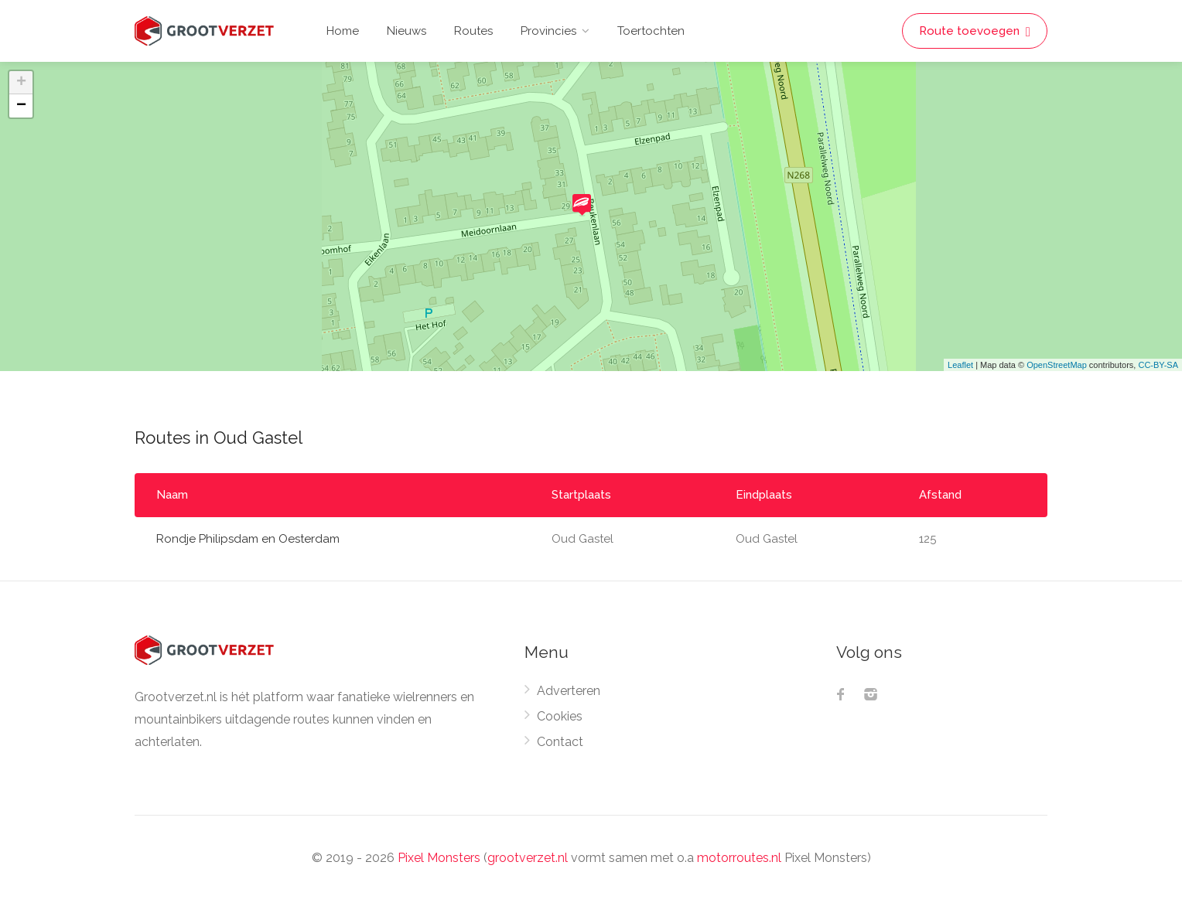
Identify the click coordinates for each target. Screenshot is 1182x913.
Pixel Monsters (439, 857)
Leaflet (960, 365)
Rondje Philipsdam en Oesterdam (248, 539)
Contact (560, 741)
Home (342, 31)
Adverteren (568, 690)
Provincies (548, 31)
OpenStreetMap (1057, 365)
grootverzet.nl (527, 857)
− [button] (21, 106)
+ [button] (21, 82)
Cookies (559, 716)
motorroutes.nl (739, 857)
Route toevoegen (974, 31)
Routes (473, 31)
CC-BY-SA (1158, 365)
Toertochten (651, 31)
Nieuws (406, 31)
